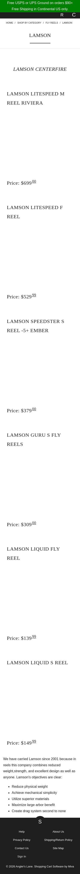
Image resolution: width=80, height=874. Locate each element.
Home (9, 22)
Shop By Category (29, 22)
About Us (58, 831)
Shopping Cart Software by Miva (54, 866)
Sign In (21, 856)
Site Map (58, 848)
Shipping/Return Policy (58, 839)
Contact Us (22, 848)
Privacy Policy (21, 839)
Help (22, 831)
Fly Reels (52, 22)
